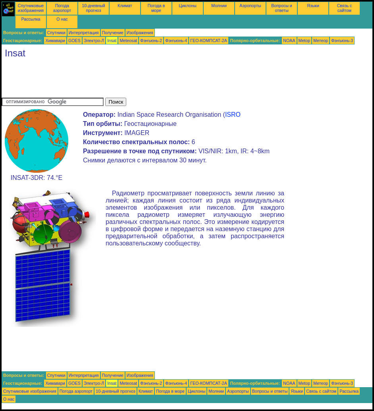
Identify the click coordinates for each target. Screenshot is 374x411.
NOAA (289, 40)
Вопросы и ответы (281, 8)
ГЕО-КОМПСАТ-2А (208, 40)
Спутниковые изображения (31, 8)
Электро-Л (94, 40)
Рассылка (30, 19)
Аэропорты (250, 5)
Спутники (56, 32)
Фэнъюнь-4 (176, 40)
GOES (74, 40)
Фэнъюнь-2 (151, 40)
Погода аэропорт (62, 8)
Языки (313, 5)
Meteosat (128, 40)
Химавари (55, 40)
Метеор (320, 40)
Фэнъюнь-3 (342, 40)
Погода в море (156, 8)
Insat (111, 40)
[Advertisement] (146, 80)
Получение (112, 32)
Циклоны (187, 5)
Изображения (140, 32)
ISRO (233, 114)
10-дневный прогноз (93, 8)
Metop (304, 40)
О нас (61, 19)
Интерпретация (84, 32)
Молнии (219, 5)
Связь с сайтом (344, 8)
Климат (125, 5)
